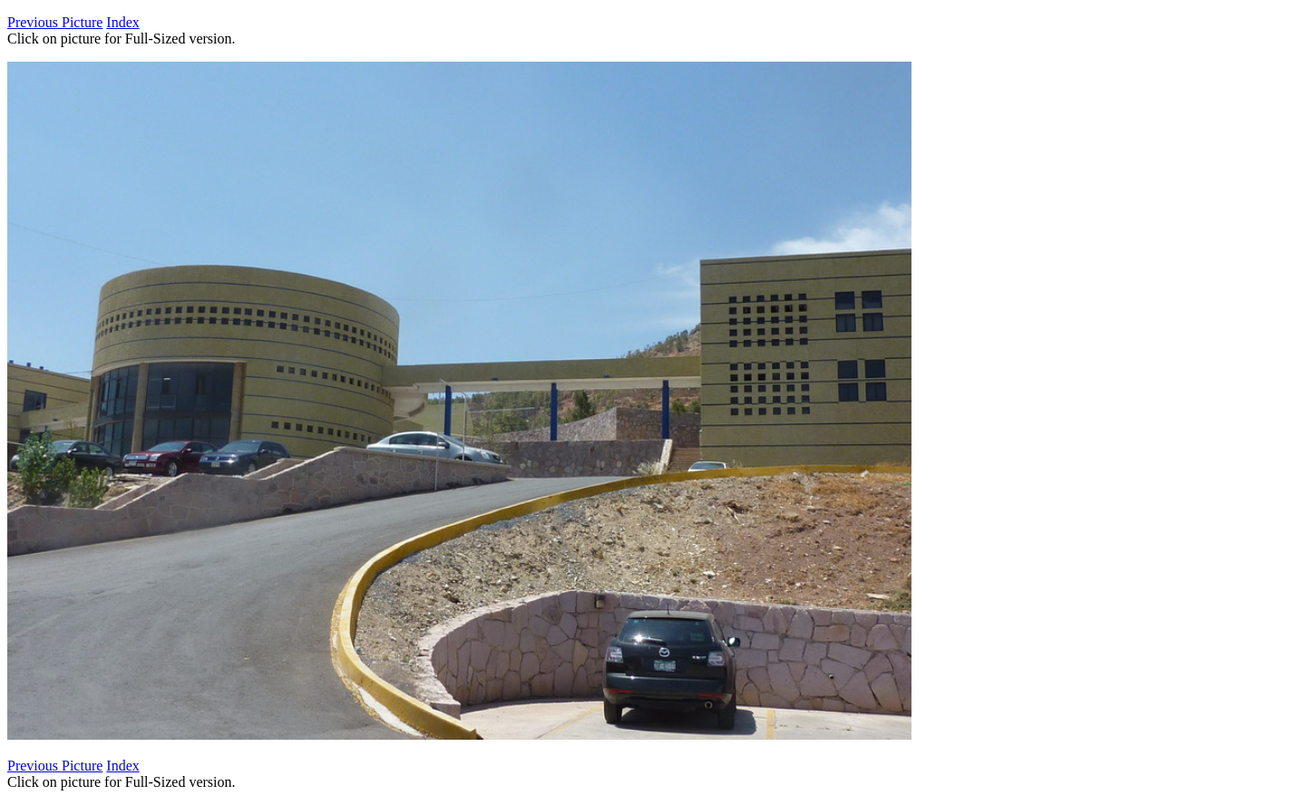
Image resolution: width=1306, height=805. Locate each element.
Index (122, 22)
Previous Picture (54, 22)
